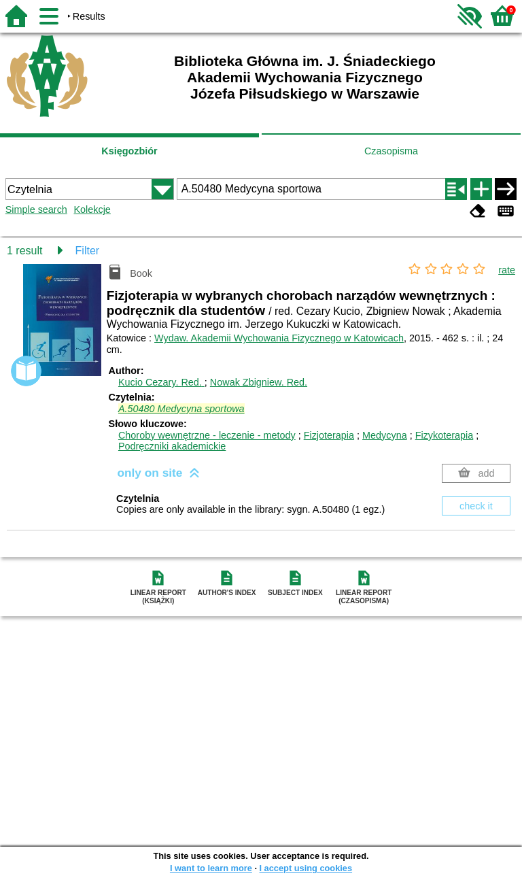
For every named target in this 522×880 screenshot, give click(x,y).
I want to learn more (211, 868)
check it (476, 506)
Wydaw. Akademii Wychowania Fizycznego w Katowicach (279, 338)
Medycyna (384, 435)
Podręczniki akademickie (172, 446)
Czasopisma (391, 151)
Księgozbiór (129, 151)
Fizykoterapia (444, 435)
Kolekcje (91, 209)
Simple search (36, 209)
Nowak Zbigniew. (258, 382)
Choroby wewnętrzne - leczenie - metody (207, 435)
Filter (87, 250)
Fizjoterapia (329, 435)
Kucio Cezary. (161, 382)
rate (506, 270)
